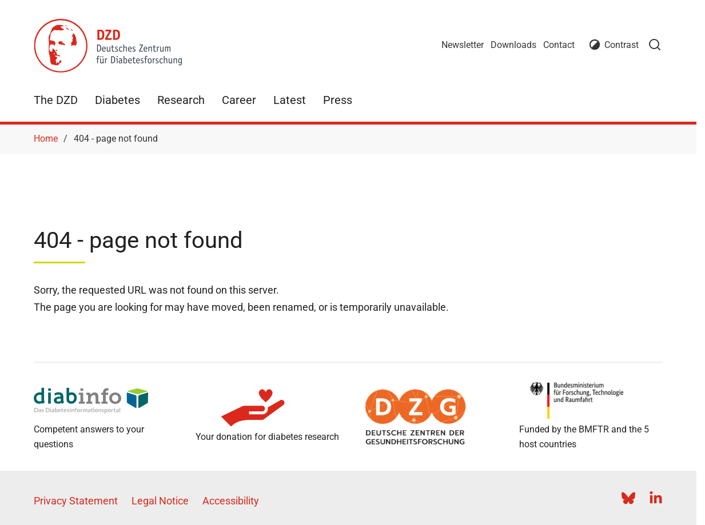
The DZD (56, 100)
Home (46, 138)
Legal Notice (160, 501)
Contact (559, 44)
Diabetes (117, 100)
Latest (289, 100)
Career (239, 100)
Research (181, 100)
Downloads (513, 44)
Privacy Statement (76, 501)
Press (337, 100)
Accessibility (230, 501)
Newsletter (462, 44)
